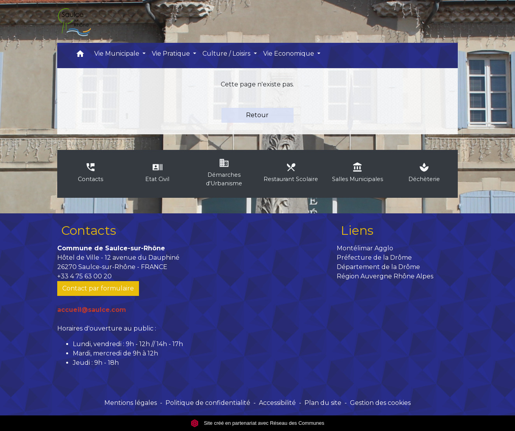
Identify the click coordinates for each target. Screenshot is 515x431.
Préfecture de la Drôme (374, 257)
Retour (257, 115)
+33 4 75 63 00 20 (84, 276)
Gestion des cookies (380, 402)
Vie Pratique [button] (172, 53)
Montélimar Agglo (365, 248)
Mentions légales (130, 402)
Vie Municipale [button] (117, 53)
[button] (80, 55)
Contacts (88, 230)
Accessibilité (277, 402)
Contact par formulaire (98, 288)
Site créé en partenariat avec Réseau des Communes (257, 423)
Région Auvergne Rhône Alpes (385, 276)
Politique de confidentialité (207, 402)
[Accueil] (74, 21)
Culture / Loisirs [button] (227, 53)
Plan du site (322, 402)
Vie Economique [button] (289, 53)
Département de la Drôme (378, 267)
